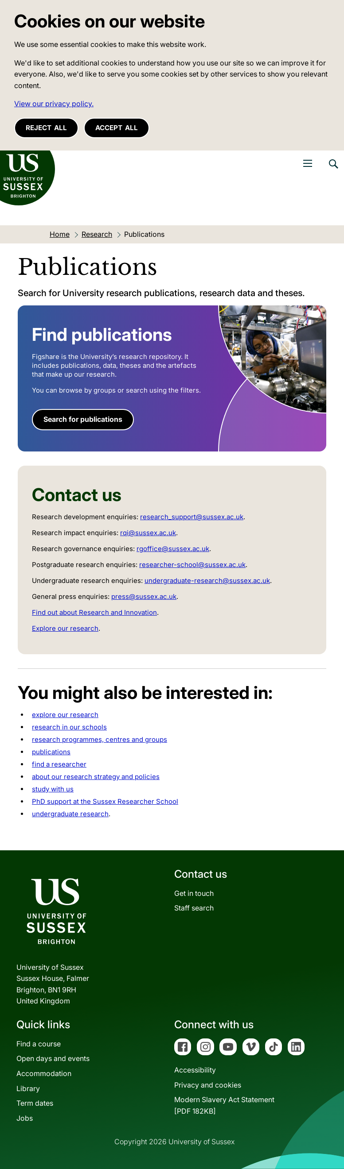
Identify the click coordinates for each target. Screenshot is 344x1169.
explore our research (65, 714)
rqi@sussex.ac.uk (148, 533)
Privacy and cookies (207, 1084)
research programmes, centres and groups (99, 739)
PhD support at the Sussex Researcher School (105, 801)
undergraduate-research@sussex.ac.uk (207, 580)
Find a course (38, 1043)
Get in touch (194, 893)
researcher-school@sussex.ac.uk (192, 564)
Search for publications (82, 419)
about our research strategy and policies (96, 776)
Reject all (46, 127)
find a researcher (59, 764)
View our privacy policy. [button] (54, 103)
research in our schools (69, 727)
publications (51, 752)
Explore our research (65, 628)
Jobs (24, 1118)
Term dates (34, 1103)
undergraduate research (70, 814)
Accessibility (195, 1069)
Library (28, 1088)
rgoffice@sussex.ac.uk (173, 548)
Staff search (194, 907)
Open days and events (53, 1058)
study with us (53, 789)
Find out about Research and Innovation (94, 612)
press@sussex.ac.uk (143, 596)
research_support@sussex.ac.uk (191, 517)
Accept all (116, 127)
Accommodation (43, 1073)
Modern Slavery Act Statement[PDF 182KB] (224, 1105)
